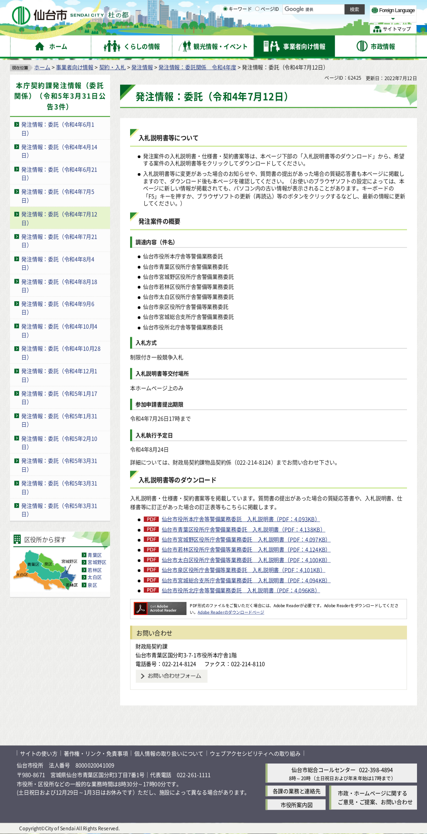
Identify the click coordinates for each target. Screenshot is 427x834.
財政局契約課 (152, 646)
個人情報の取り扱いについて (168, 753)
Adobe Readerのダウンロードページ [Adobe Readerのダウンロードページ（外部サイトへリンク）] (231, 612)
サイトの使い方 (39, 753)
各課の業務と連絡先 (297, 791)
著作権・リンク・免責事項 (96, 753)
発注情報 (142, 67)
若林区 (95, 570)
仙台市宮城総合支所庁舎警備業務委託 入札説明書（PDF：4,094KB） (246, 580)
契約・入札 (112, 67)
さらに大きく (348, 18)
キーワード (237, 29)
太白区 (95, 577)
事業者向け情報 (74, 67)
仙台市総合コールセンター (323, 770)
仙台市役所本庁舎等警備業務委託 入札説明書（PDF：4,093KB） (241, 519)
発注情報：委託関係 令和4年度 (197, 67)
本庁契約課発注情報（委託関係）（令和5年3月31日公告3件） (60, 96)
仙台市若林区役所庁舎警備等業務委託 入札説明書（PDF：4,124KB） (246, 549)
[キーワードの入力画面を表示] (225, 29)
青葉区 (95, 555)
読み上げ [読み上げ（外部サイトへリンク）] (274, 8)
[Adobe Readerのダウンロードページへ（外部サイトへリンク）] (160, 605)
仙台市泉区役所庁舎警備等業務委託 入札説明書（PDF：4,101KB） (244, 570)
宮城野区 (97, 562)
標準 (333, 8)
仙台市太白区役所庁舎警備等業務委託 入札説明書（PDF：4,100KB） (246, 560)
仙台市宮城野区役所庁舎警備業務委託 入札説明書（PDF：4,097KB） (246, 539)
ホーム (42, 67)
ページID (267, 29)
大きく (321, 18)
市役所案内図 (297, 805)
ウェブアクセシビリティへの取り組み (255, 753)
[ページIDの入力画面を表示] (257, 29)
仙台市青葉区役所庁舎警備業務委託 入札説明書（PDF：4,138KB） (244, 529)
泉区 (92, 585)
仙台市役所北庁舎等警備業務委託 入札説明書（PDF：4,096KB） (241, 590)
